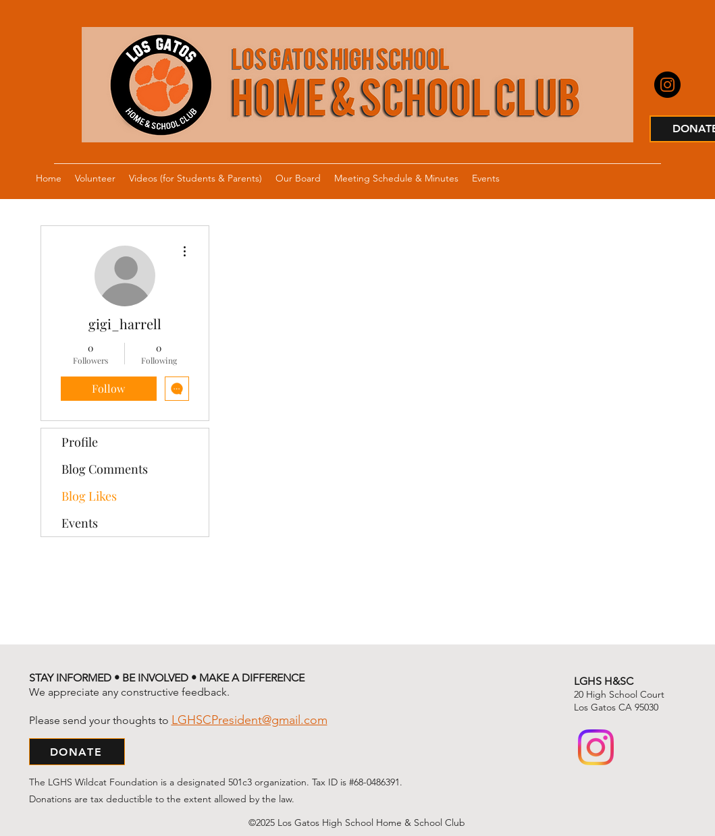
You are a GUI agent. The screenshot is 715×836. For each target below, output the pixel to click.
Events (79, 523)
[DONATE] (77, 751)
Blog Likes (89, 496)
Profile (79, 442)
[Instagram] (667, 85)
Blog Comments (104, 469)
